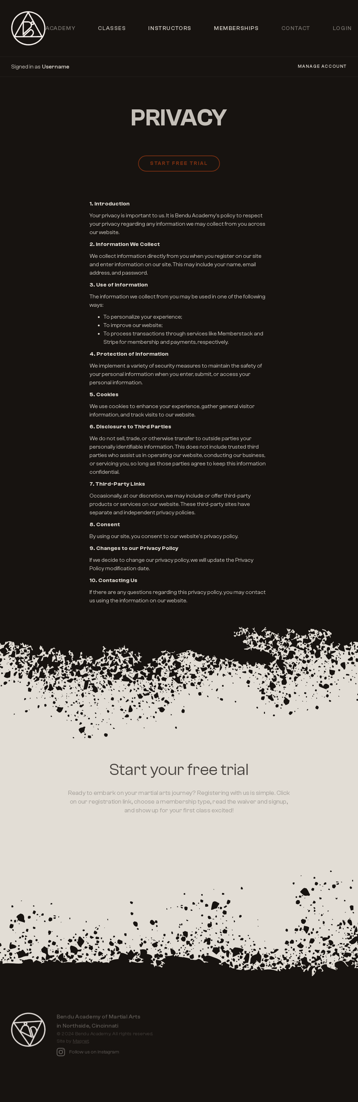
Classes (112, 28)
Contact (295, 28)
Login (342, 28)
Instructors (170, 28)
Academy (60, 28)
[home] (28, 28)
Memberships (236, 28)
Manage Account (322, 66)
